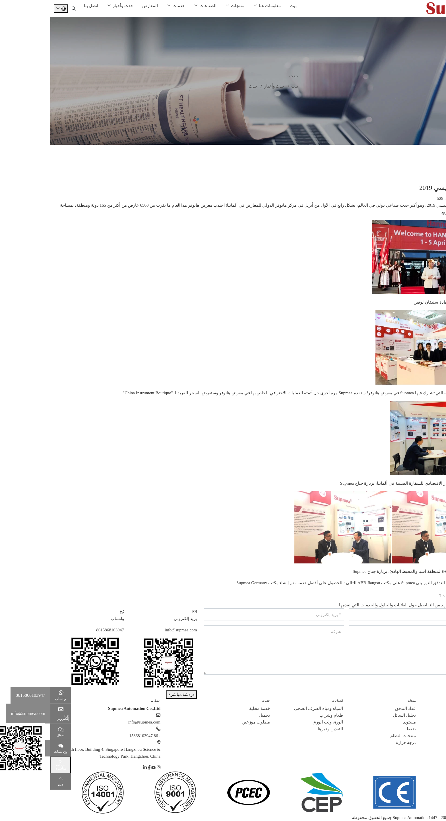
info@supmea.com (130, 630)
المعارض (100, 5)
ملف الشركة (427, 708)
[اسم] (368, 614)
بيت (242, 5)
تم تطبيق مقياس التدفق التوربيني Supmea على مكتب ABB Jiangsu (366, 582)
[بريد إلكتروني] (223, 614)
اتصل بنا (41, 5)
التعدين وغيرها (280, 729)
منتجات (187, 5)
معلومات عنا (219, 5)
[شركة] (223, 631)
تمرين (436, 173)
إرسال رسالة (424, 686)
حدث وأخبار (72, 5)
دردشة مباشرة (131, 694)
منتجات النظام (353, 735)
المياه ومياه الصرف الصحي (268, 708)
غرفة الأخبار (430, 150)
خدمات (128, 5)
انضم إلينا (430, 735)
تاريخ (434, 715)
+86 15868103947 (94, 735)
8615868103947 (60, 630)
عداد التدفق (355, 708)
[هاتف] (368, 631)
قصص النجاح (427, 729)
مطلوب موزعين (205, 722)
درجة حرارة (356, 742)
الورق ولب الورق (277, 722)
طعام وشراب (281, 715)
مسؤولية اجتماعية (423, 742)
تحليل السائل (354, 715)
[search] (23, 9)
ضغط (361, 729)
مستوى (359, 722)
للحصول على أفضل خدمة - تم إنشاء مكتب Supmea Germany (239, 582)
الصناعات (157, 5)
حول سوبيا (432, 700)
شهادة (433, 722)
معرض (435, 161)
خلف (434, 589)
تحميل (214, 715)
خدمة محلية (209, 708)
